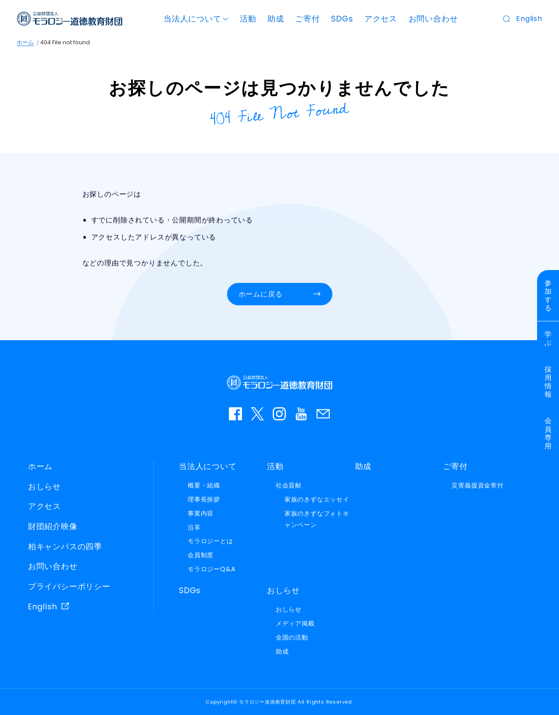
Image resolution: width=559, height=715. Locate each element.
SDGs (342, 19)
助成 (275, 19)
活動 (248, 19)
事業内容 (201, 513)
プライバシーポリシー (69, 586)
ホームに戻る (261, 294)
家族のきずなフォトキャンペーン (317, 519)
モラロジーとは (210, 541)
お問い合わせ (433, 19)
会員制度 (201, 555)
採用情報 (548, 382)
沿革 (194, 527)
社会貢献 (289, 485)
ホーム (25, 42)
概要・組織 (204, 485)
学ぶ (548, 338)
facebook (236, 414)
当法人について (192, 19)
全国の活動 (292, 637)
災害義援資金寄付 (477, 485)
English (529, 19)
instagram (280, 414)
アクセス (380, 19)
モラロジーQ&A (211, 569)
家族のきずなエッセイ (317, 499)
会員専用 (548, 433)
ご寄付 (307, 19)
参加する (548, 295)
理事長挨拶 (204, 499)
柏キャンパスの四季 (65, 546)
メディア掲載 (295, 623)
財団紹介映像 (53, 526)
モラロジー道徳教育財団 (70, 18)
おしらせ (44, 486)
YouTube (302, 414)
